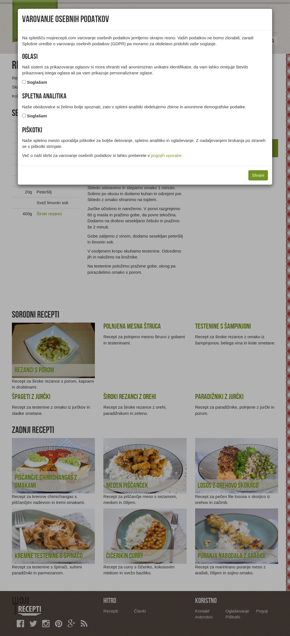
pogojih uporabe (166, 155)
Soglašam (37, 82)
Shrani (258, 175)
